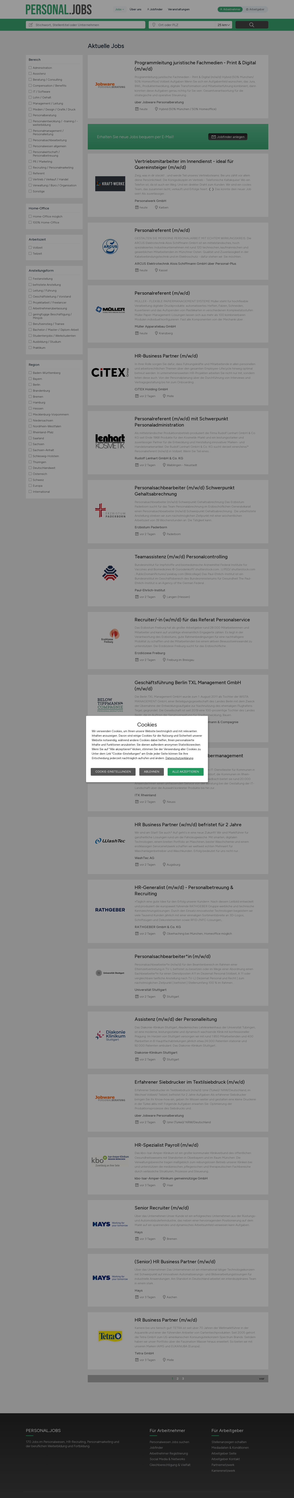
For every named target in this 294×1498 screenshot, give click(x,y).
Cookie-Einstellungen (113, 771)
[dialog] (147, 749)
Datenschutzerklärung (179, 758)
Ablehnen (151, 771)
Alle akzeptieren (185, 771)
